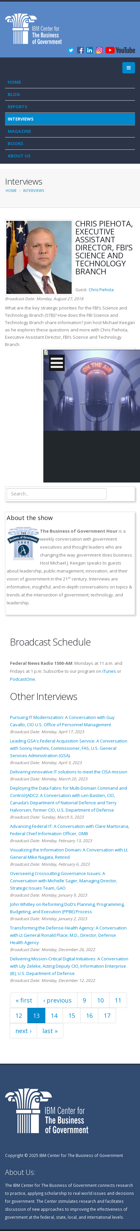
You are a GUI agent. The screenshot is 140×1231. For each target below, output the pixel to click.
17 (107, 1015)
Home (14, 82)
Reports (17, 107)
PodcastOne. (23, 679)
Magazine (19, 131)
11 (118, 1000)
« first (24, 1000)
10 (100, 1000)
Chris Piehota (101, 290)
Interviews (21, 119)
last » (50, 1031)
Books (15, 143)
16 (89, 1015)
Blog (14, 94)
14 (54, 1015)
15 (71, 1015)
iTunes (109, 671)
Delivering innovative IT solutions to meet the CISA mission (68, 772)
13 (36, 1015)
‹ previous (57, 1000)
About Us (19, 156)
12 (18, 1015)
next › (23, 1031)
